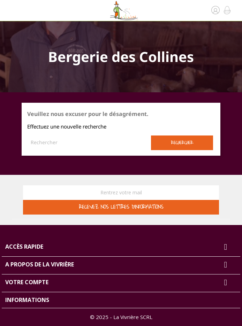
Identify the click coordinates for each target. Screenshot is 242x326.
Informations (27, 300)
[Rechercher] (89, 142)
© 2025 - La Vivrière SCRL (121, 316)
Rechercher (182, 143)
